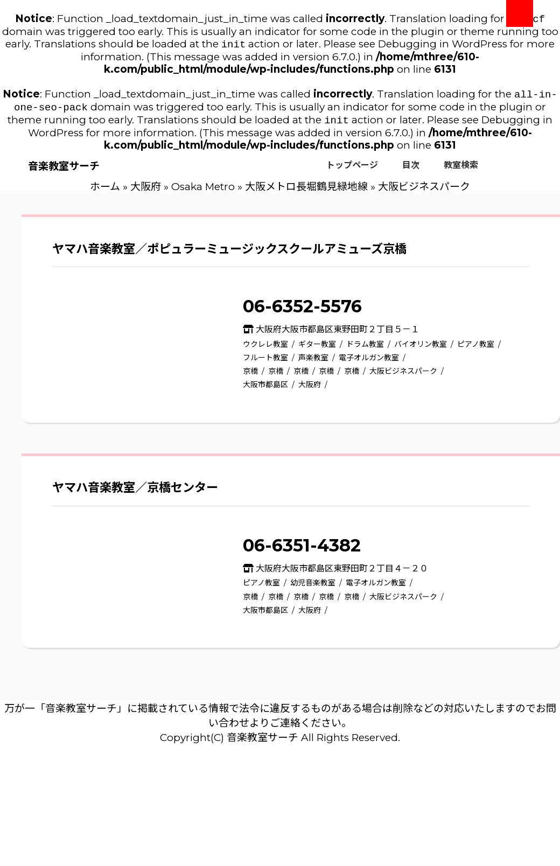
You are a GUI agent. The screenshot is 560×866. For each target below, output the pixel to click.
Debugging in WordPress (442, 46)
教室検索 (461, 170)
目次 (410, 170)
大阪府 (145, 192)
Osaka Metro (203, 192)
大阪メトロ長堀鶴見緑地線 (306, 192)
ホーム (105, 192)
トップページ (352, 170)
